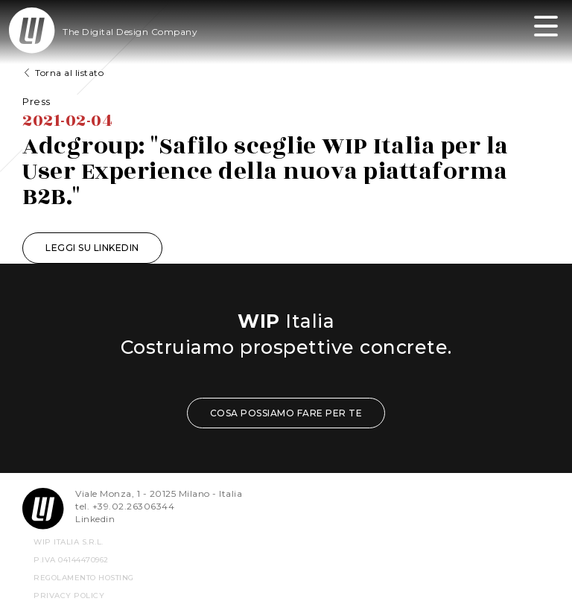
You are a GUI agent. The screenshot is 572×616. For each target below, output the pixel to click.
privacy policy (69, 595)
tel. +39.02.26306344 (124, 506)
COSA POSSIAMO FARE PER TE (286, 413)
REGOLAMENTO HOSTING (84, 577)
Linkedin (95, 518)
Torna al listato (69, 72)
